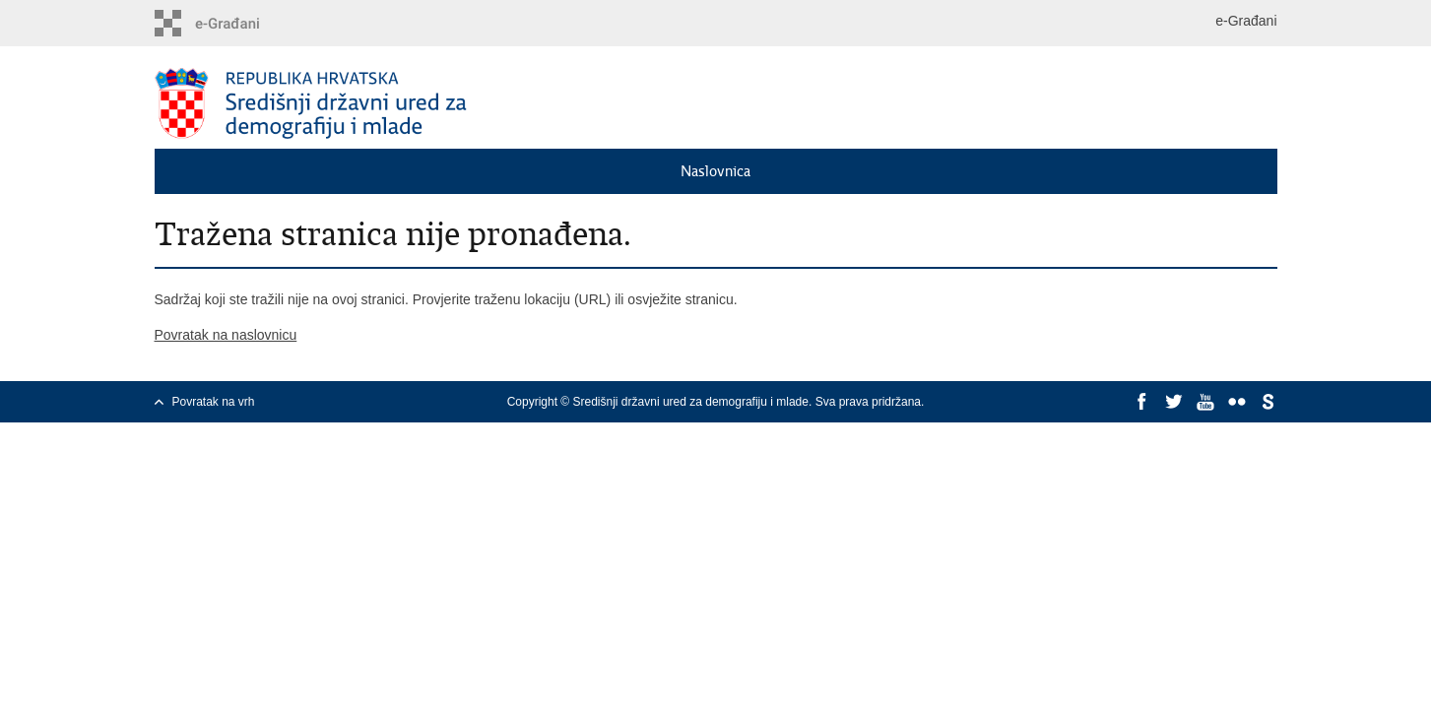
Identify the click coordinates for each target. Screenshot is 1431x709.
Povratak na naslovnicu (226, 335)
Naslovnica (715, 171)
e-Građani (1245, 21)
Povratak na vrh (213, 402)
